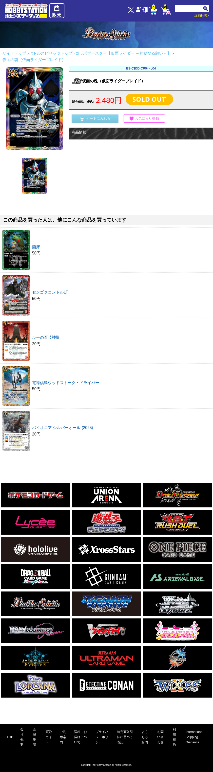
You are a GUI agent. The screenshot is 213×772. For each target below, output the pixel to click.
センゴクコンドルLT (50, 292)
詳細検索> (201, 16)
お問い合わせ (160, 737)
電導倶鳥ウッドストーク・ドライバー (65, 383)
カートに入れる (95, 118)
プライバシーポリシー (102, 737)
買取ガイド (49, 737)
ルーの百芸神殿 (46, 337)
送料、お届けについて (80, 737)
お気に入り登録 (144, 118)
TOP (10, 737)
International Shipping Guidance (194, 737)
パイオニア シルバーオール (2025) (62, 428)
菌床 (36, 247)
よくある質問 (144, 737)
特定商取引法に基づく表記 (125, 737)
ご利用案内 (63, 737)
